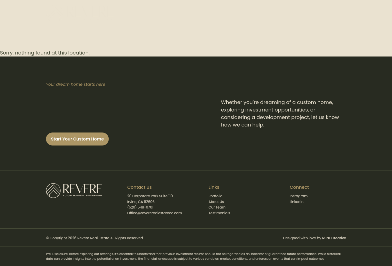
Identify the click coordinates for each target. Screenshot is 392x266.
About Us (216, 201)
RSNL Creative (334, 238)
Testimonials (219, 213)
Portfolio (215, 196)
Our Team (217, 207)
